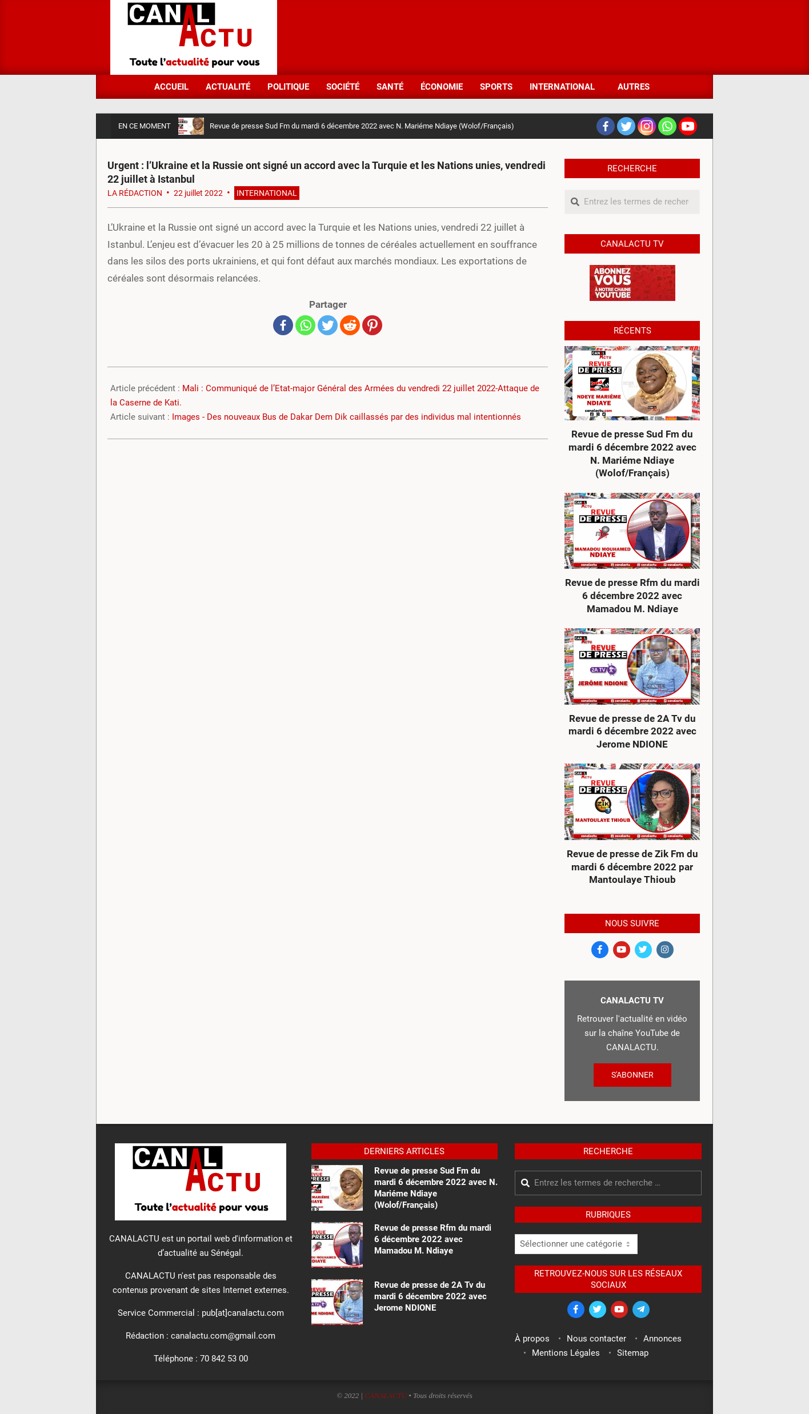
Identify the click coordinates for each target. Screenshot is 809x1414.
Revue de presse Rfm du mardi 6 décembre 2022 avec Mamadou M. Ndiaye (632, 595)
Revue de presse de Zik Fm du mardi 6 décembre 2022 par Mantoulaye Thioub (632, 866)
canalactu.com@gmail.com (223, 1336)
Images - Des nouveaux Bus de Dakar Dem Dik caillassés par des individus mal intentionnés (346, 417)
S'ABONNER (632, 1074)
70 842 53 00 (224, 1358)
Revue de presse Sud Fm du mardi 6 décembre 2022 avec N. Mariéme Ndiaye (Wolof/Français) (362, 126)
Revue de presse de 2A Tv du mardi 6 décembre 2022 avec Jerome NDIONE (632, 731)
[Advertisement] (491, 36)
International (267, 193)
